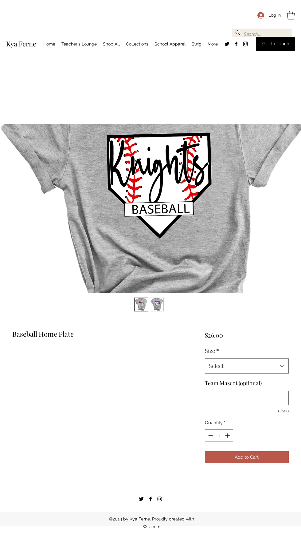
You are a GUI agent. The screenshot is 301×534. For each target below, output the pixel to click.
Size (212, 350)
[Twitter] (227, 44)
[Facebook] (236, 44)
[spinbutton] (219, 435)
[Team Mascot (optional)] (246, 398)
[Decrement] (210, 435)
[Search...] (261, 34)
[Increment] (228, 435)
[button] (291, 15)
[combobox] (247, 366)
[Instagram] (245, 44)
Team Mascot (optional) (233, 383)
